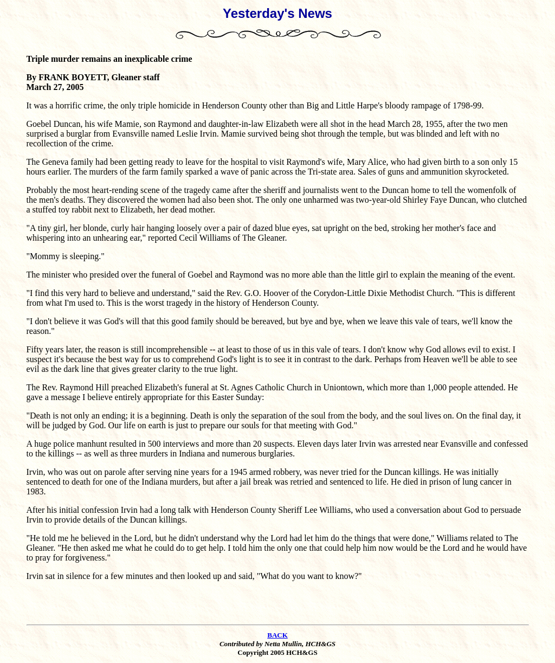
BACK (277, 635)
